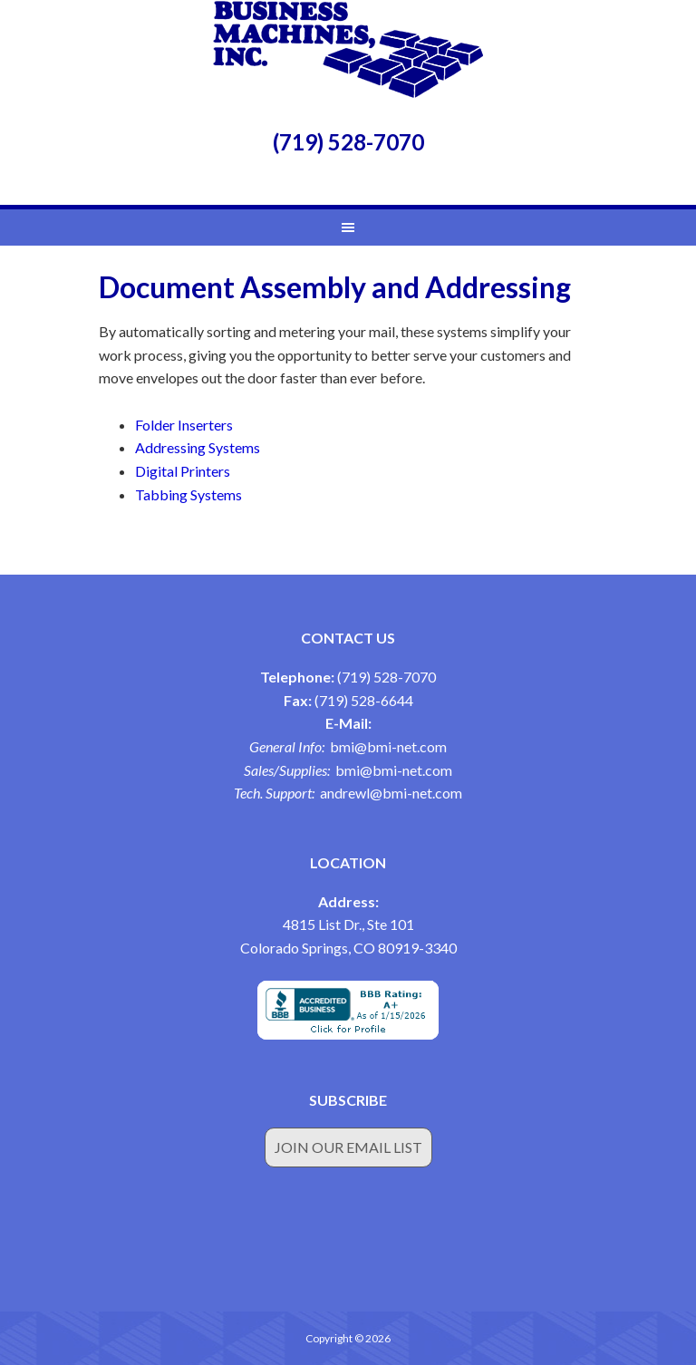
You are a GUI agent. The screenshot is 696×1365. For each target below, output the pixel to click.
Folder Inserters (184, 424)
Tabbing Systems (188, 494)
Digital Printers (182, 470)
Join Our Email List (348, 1147)
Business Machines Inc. (348, 50)
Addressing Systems (197, 447)
